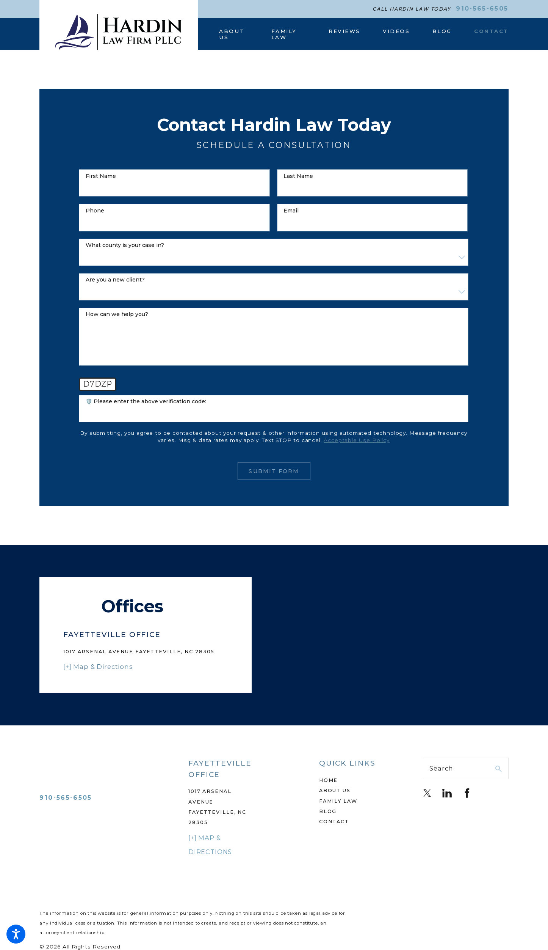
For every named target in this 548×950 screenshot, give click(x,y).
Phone (95, 211)
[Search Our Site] (498, 769)
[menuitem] (234, 34)
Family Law (338, 801)
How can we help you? (117, 314)
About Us (335, 790)
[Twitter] (427, 793)
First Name (101, 176)
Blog (328, 811)
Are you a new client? (115, 280)
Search (441, 768)
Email (291, 211)
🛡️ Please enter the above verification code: (146, 401)
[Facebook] (467, 793)
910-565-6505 (482, 8)
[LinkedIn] (447, 793)
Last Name (298, 176)
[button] (15, 934)
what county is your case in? (125, 245)
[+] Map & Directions (98, 666)
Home (328, 780)
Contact (334, 821)
